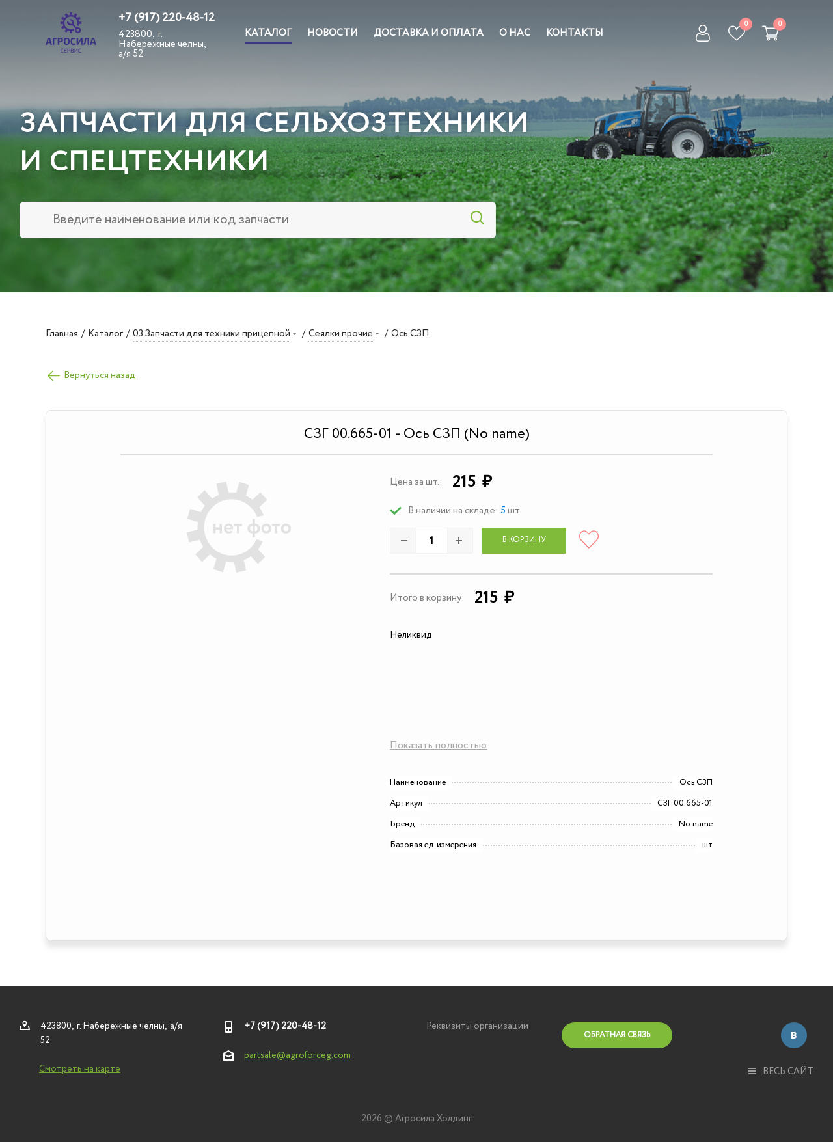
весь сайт (780, 1071)
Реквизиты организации (477, 1026)
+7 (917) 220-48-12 (166, 17)
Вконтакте (794, 1035)
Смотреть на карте (79, 1069)
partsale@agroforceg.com (297, 1055)
